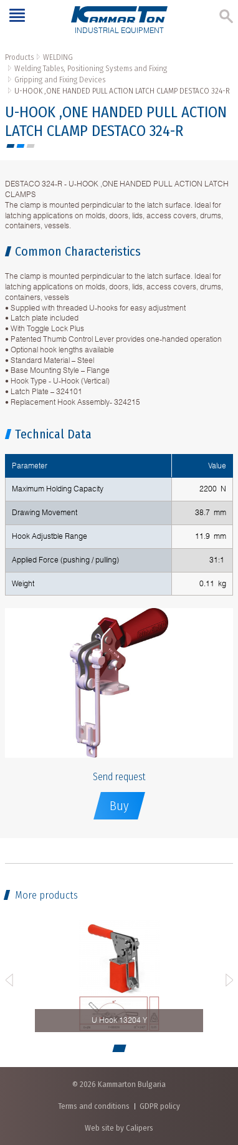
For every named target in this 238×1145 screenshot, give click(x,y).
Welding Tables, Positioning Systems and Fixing (90, 68)
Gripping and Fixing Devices (59, 79)
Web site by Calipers (119, 1128)
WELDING (58, 57)
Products (19, 57)
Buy (119, 805)
